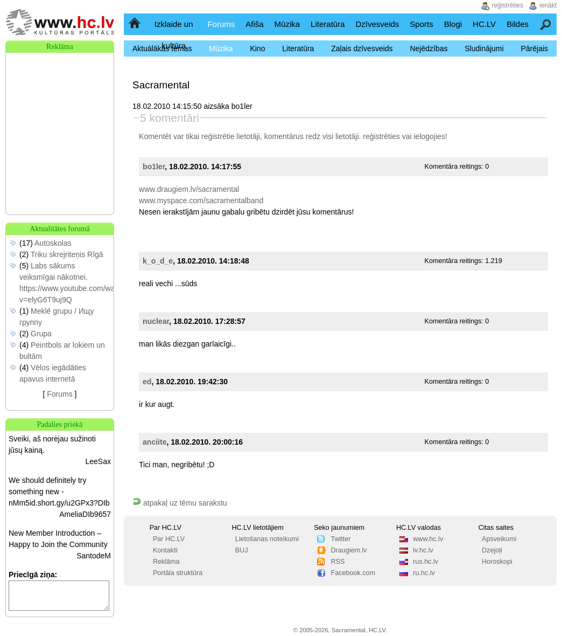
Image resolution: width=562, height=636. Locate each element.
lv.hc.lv (423, 550)
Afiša (254, 24)
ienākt (548, 5)
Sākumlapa (135, 24)
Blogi (453, 24)
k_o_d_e (158, 261)
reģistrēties (381, 136)
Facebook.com (353, 573)
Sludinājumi (484, 48)
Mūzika (287, 24)
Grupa (41, 333)
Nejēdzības (428, 48)
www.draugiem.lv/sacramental (189, 189)
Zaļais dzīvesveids (361, 48)
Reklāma (166, 561)
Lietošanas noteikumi (267, 539)
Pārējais (534, 48)
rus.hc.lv (425, 561)
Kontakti (165, 550)
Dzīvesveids (377, 24)
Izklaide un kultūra (173, 34)
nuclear (156, 321)
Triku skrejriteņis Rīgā (67, 254)
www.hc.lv (428, 539)
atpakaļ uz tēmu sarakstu (179, 503)
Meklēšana (546, 24)
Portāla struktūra (177, 573)
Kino (257, 48)
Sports (421, 24)
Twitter (340, 539)
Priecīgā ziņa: (33, 574)
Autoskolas (52, 243)
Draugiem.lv (349, 550)
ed (147, 381)
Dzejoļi (492, 550)
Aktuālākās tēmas (162, 48)
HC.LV (484, 24)
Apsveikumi (499, 539)
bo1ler (154, 166)
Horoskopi (497, 561)
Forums (221, 24)
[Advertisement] (60, 107)
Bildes (518, 24)
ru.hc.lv (424, 573)
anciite (154, 442)
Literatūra (328, 24)
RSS (338, 561)
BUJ (241, 550)
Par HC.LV (169, 539)
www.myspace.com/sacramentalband (201, 200)
